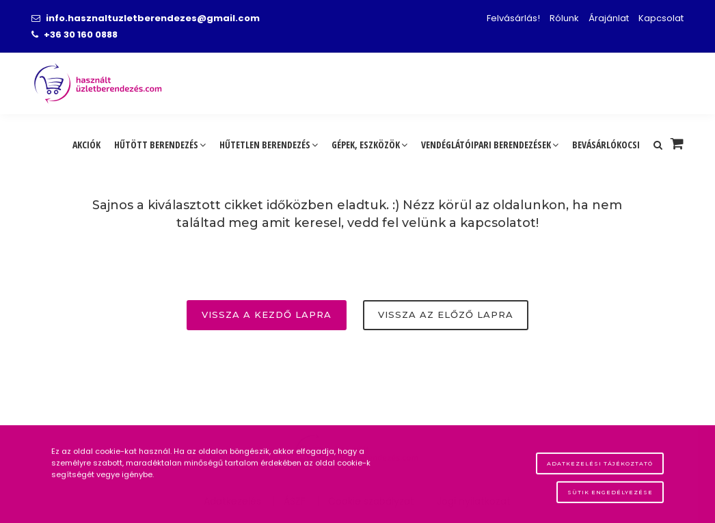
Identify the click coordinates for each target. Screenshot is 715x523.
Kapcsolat (661, 18)
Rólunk (564, 18)
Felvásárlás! (513, 18)
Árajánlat (609, 18)
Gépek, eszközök (369, 144)
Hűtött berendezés (160, 144)
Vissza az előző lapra (445, 314)
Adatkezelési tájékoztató (600, 467)
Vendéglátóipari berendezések (489, 144)
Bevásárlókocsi (606, 144)
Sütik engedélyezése (610, 496)
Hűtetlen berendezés (268, 144)
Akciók (86, 144)
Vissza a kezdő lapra (267, 314)
